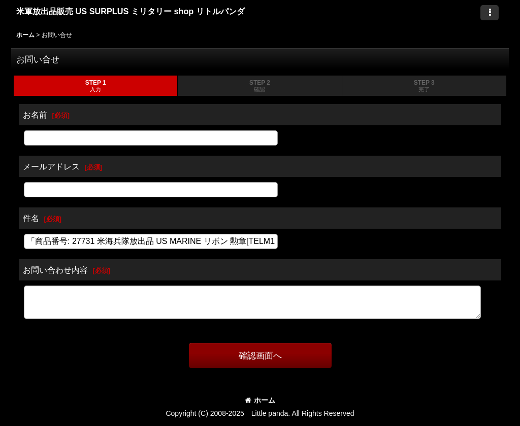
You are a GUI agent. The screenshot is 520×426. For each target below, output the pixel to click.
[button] (489, 12)
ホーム (260, 400)
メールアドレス (51, 166)
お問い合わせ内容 (55, 269)
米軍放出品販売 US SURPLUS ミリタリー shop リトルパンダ (130, 11)
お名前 (35, 114)
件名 (31, 218)
